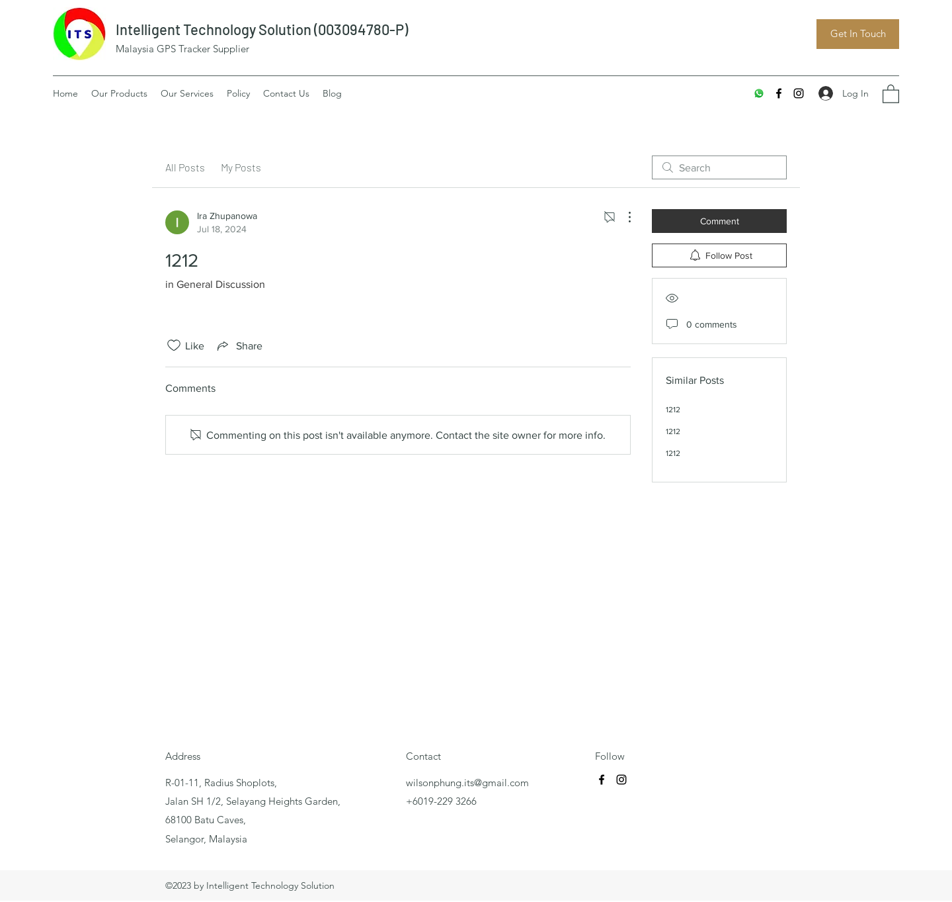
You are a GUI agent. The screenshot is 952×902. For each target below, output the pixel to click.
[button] (891, 93)
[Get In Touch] (857, 34)
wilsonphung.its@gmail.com (467, 782)
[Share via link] (238, 345)
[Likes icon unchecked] (173, 345)
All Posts (185, 167)
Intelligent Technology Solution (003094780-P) (262, 29)
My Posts (241, 167)
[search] (719, 167)
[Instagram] (798, 93)
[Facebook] (778, 93)
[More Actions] (623, 217)
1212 (673, 409)
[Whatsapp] (759, 93)
